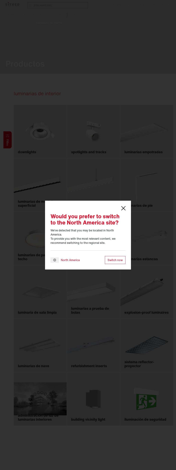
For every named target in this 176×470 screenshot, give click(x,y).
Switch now (115, 260)
